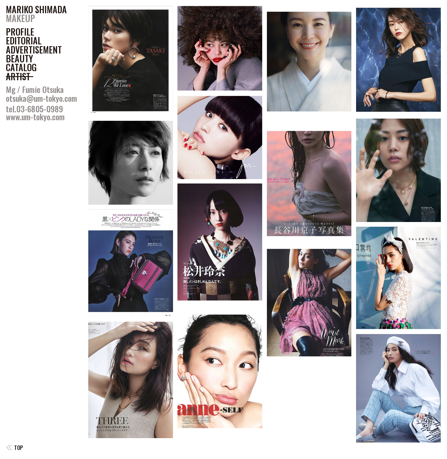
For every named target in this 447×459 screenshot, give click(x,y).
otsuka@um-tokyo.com (41, 98)
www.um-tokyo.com (35, 117)
